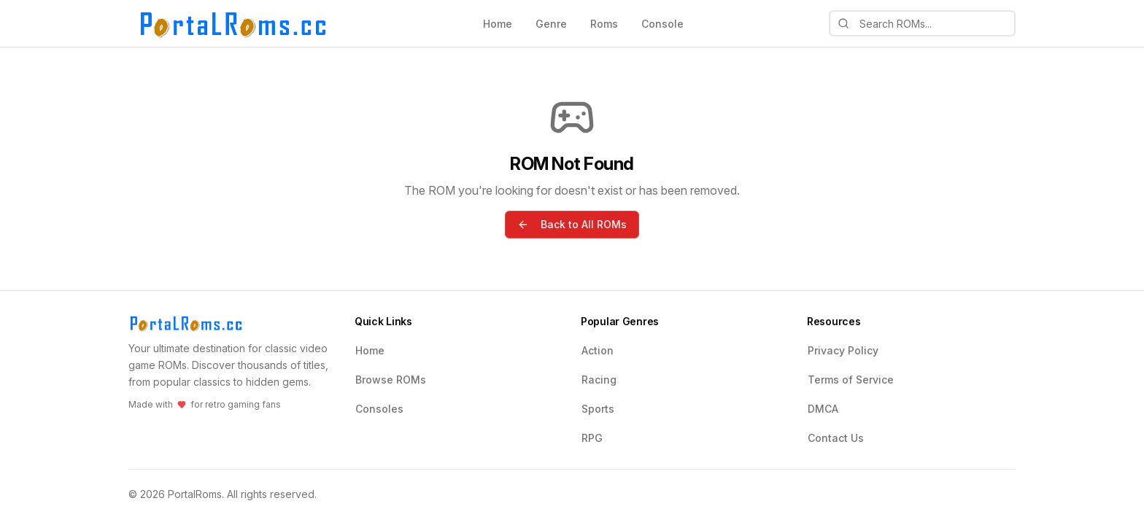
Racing (599, 379)
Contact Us (836, 438)
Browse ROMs (390, 379)
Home (497, 24)
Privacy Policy (843, 350)
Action (597, 350)
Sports (597, 408)
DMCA (823, 408)
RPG (592, 438)
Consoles (379, 408)
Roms (604, 24)
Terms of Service (851, 379)
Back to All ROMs (572, 224)
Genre (551, 24)
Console (662, 24)
